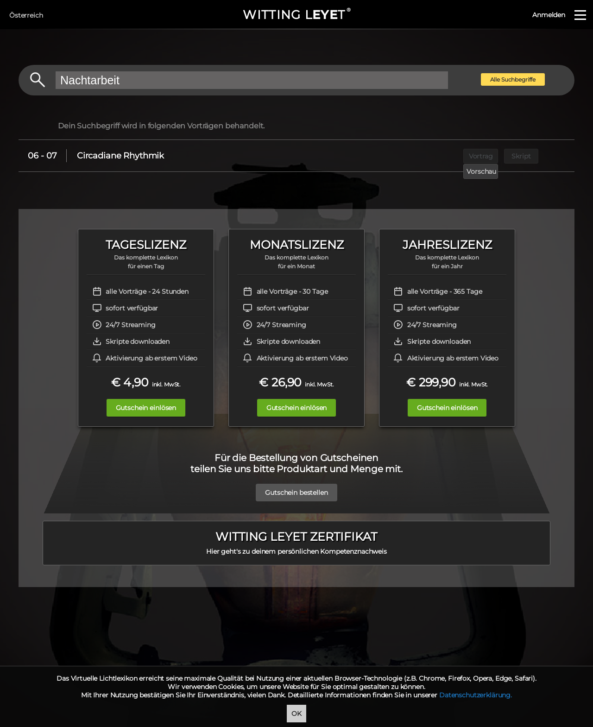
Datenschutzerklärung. (475, 695)
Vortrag (465, 156)
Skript (507, 156)
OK (296, 713)
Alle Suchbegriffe (513, 79)
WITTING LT (296, 14)
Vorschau (550, 156)
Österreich (26, 15)
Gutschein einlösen (142, 408)
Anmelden (548, 15)
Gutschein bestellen (296, 488)
